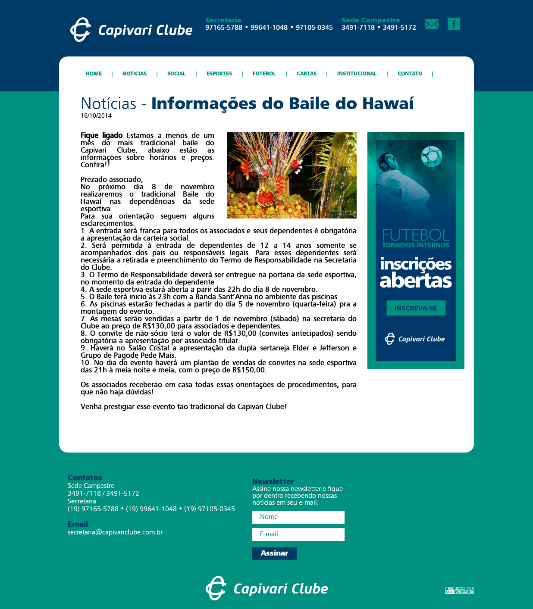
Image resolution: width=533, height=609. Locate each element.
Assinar (274, 553)
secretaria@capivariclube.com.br (115, 532)
